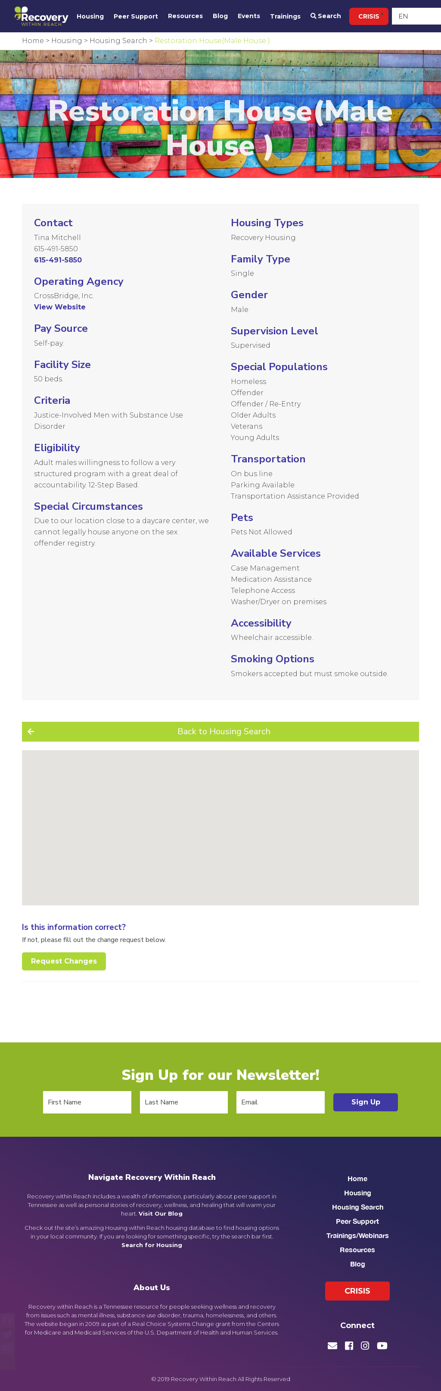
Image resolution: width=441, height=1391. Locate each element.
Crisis (368, 16)
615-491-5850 (56, 249)
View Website (60, 307)
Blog (220, 16)
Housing (90, 16)
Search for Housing (151, 1244)
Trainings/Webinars (357, 1235)
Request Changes (64, 961)
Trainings (285, 16)
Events (249, 16)
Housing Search (357, 1207)
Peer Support (136, 16)
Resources (185, 16)
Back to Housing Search (223, 731)
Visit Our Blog (161, 1213)
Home (357, 1178)
